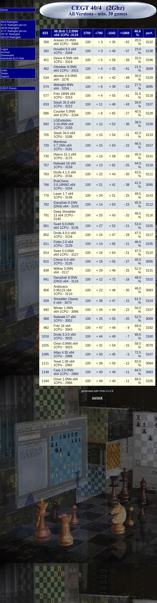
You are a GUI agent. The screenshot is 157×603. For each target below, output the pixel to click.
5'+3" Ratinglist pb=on (13, 24)
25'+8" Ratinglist (10, 34)
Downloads (7, 55)
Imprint (5, 76)
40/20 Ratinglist (10, 28)
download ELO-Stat (12, 58)
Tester (4, 73)
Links (4, 70)
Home (4, 9)
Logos (4, 49)
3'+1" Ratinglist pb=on (13, 31)
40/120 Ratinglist (11, 37)
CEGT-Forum (8, 88)
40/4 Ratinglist (9, 21)
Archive (5, 52)
